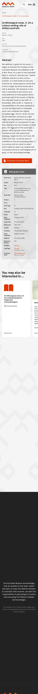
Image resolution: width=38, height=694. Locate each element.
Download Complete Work (16, 160)
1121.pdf (16, 248)
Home (4, 12)
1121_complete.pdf (19, 253)
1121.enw (16, 245)
